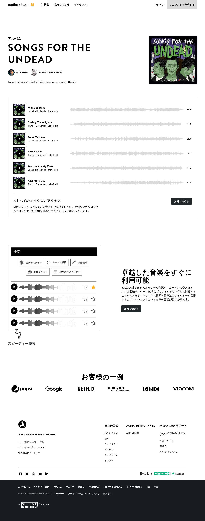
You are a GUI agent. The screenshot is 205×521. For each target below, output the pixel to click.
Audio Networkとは (140, 425)
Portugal (94, 487)
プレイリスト (111, 443)
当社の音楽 (111, 425)
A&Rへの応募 (132, 432)
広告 (42, 442)
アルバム (109, 449)
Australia (24, 487)
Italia (81, 487)
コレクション (111, 454)
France (70, 487)
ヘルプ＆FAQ (166, 440)
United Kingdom (113, 487)
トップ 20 (109, 460)
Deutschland (42, 487)
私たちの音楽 (61, 4)
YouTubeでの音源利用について (172, 434)
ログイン (160, 4)
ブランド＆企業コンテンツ (31, 447)
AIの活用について (168, 451)
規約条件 (107, 493)
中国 (156, 487)
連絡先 (163, 446)
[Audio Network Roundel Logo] (22, 424)
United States (134, 487)
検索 (44, 4)
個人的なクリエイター (29, 452)
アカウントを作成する (182, 4)
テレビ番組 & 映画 (27, 442)
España (58, 487)
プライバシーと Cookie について (83, 493)
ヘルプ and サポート (173, 425)
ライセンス (80, 4)
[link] (21, 4)
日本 (148, 487)
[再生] (19, 109)
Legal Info (59, 493)
